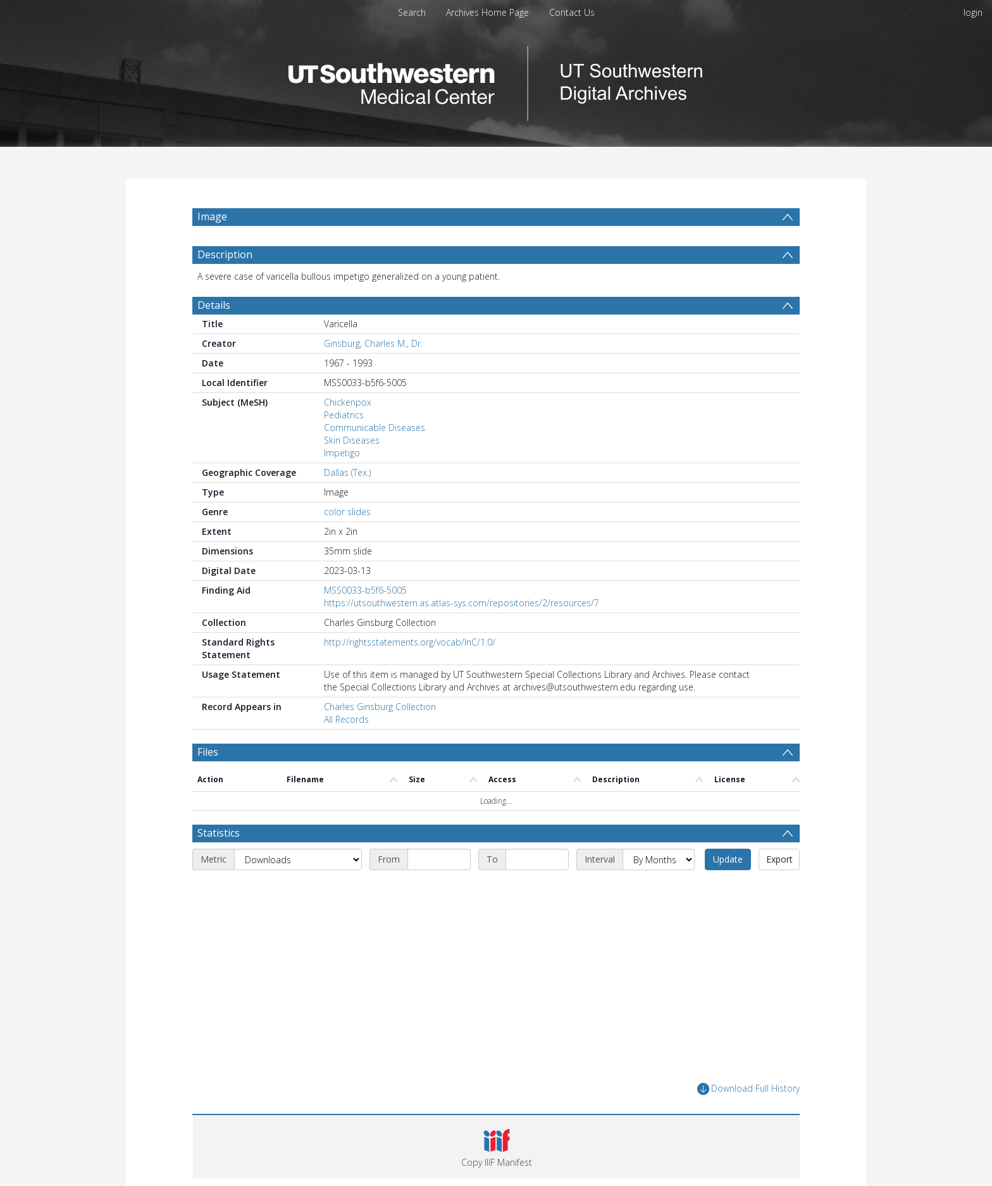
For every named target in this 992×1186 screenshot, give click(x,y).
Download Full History (748, 1088)
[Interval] (659, 859)
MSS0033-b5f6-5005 (365, 590)
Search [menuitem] (412, 12)
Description (224, 254)
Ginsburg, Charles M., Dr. (373, 343)
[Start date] (439, 859)
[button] (496, 1146)
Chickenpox (347, 402)
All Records (346, 719)
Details (213, 305)
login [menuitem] (973, 12)
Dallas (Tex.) (347, 472)
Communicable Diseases (374, 427)
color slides (347, 512)
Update (728, 859)
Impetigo (342, 453)
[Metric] (298, 859)
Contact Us (572, 12)
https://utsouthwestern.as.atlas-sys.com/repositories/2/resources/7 (461, 603)
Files (207, 752)
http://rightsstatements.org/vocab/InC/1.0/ (409, 642)
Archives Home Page (487, 12)
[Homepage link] (496, 80)
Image (212, 216)
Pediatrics (344, 415)
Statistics (218, 833)
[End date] (537, 859)
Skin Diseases (352, 440)
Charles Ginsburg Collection (380, 707)
